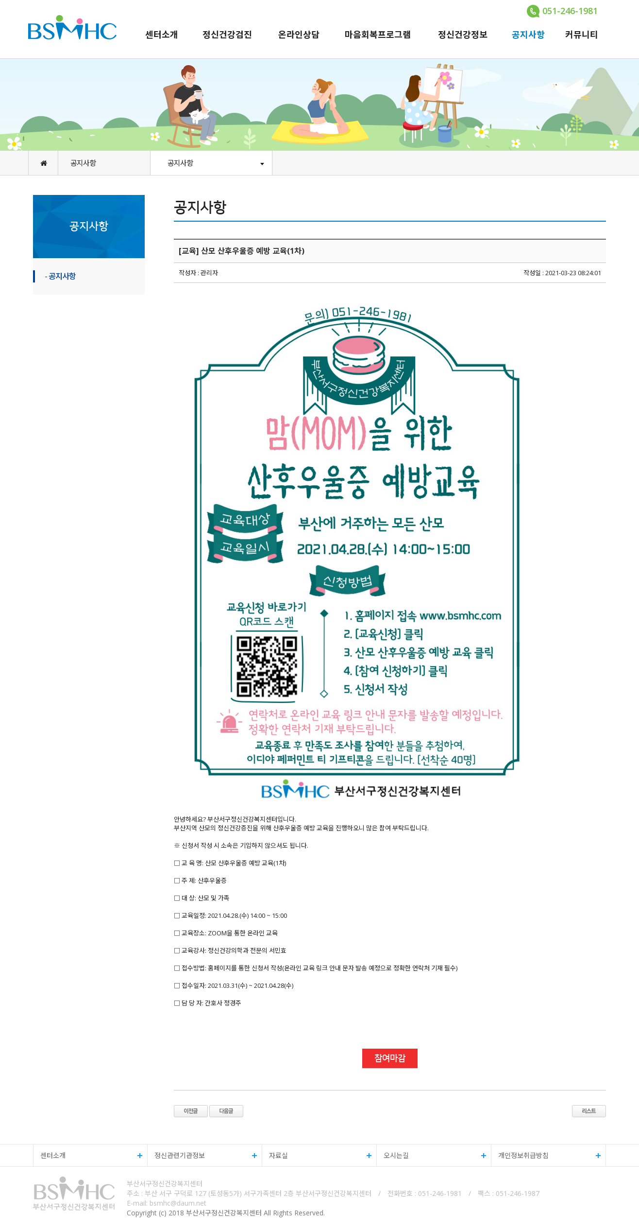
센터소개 (161, 34)
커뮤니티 (581, 34)
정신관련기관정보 (202, 1155)
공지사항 (528, 34)
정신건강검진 (227, 34)
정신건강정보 (463, 34)
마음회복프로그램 (378, 34)
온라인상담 (299, 34)
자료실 (316, 1155)
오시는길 (431, 1155)
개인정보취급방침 (546, 1155)
